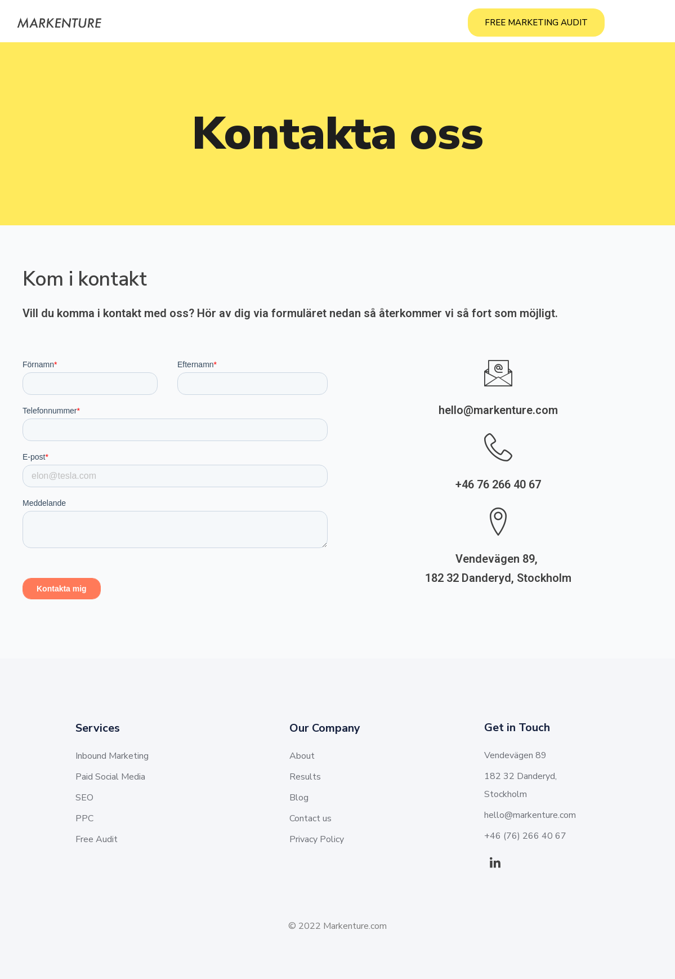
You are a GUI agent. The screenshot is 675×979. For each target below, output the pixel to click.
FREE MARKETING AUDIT (536, 22)
